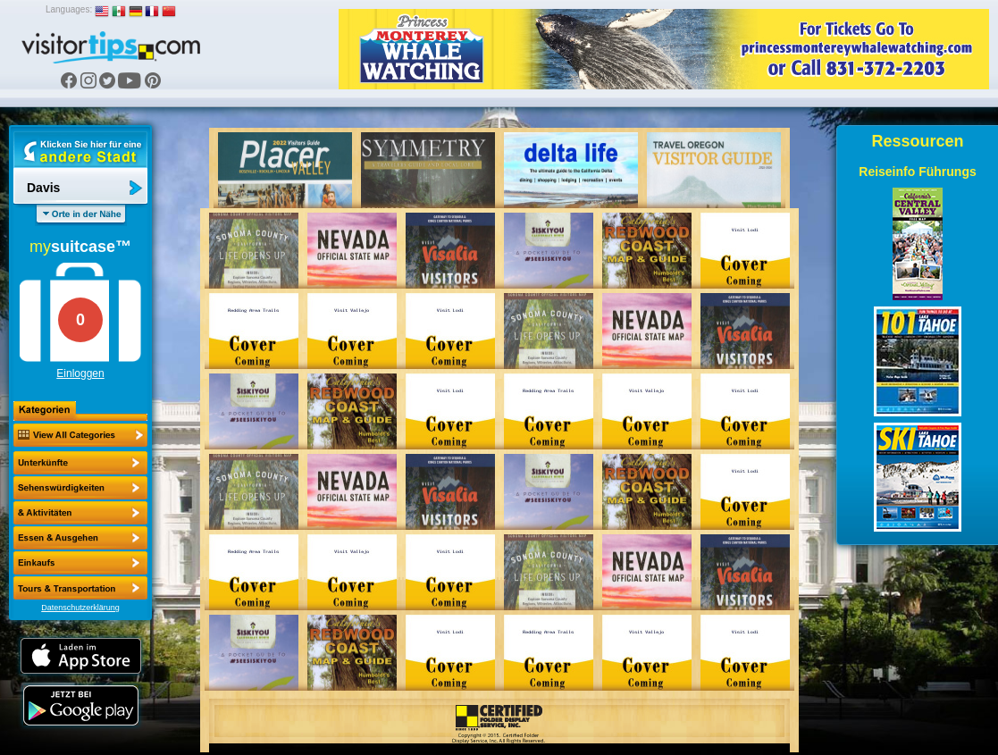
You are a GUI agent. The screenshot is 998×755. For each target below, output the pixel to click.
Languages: (69, 9)
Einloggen (80, 373)
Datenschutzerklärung (80, 607)
